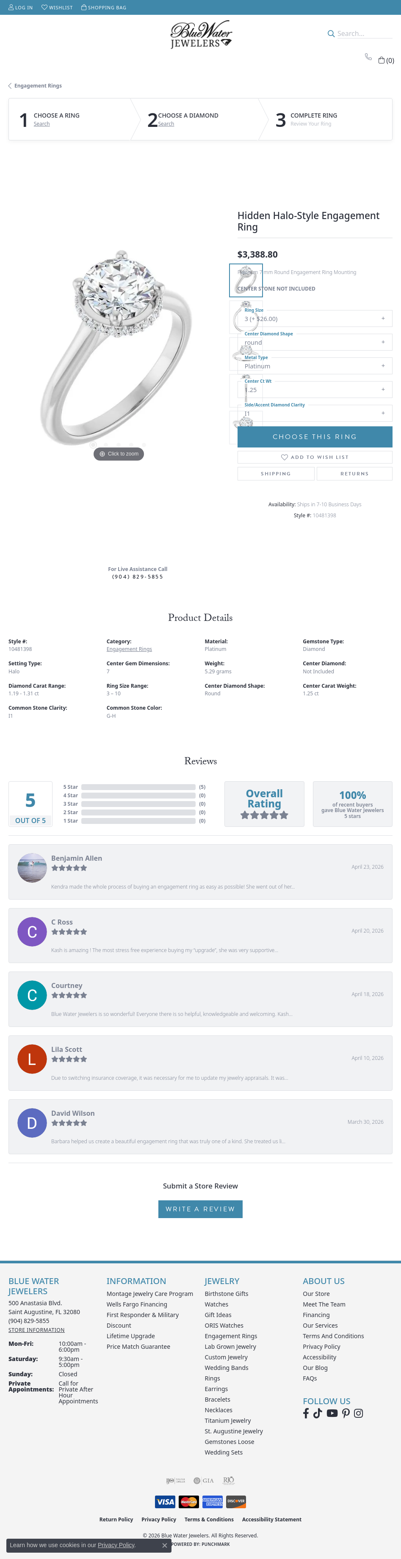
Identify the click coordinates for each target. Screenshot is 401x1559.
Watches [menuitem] (217, 1304)
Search (42, 124)
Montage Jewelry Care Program (150, 1294)
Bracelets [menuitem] (217, 1399)
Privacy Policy (321, 1346)
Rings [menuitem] (212, 1378)
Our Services (320, 1325)
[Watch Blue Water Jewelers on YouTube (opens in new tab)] (332, 1413)
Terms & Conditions (209, 1519)
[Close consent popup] (164, 1545)
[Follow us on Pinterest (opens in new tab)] (346, 1413)
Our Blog (315, 1368)
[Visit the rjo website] (228, 1480)
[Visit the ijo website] (175, 1480)
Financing (316, 1315)
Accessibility (319, 1357)
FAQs (310, 1378)
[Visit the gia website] (204, 1480)
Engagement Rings (38, 85)
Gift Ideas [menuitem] (218, 1315)
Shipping (276, 474)
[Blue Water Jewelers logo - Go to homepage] (200, 33)
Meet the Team (324, 1304)
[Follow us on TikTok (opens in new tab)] (317, 1413)
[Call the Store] (29, 1321)
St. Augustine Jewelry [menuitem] (234, 1431)
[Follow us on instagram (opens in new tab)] (358, 1413)
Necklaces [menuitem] (219, 1410)
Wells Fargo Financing (137, 1304)
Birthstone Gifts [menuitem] (227, 1294)
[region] (118, 354)
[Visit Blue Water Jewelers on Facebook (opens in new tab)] (306, 1413)
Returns (354, 474)
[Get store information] (36, 1330)
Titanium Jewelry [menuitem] (228, 1420)
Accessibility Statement (271, 1519)
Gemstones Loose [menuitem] (229, 1442)
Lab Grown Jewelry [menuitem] (231, 1346)
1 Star (71, 820)
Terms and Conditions (333, 1336)
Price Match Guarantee (138, 1346)
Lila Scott (66, 1049)
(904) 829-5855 (138, 577)
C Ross (62, 922)
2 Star (71, 812)
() (202, 786)
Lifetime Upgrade (131, 1336)
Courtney (67, 985)
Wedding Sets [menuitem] (224, 1452)
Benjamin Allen (76, 858)
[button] (20, 7)
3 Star (71, 803)
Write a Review (200, 1209)
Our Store (316, 1294)
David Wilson (73, 1113)
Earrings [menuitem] (216, 1389)
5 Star (71, 786)
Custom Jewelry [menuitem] (226, 1357)
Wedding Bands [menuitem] (227, 1368)
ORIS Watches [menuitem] (224, 1325)
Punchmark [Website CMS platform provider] (216, 1544)
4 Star (71, 795)
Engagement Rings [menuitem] (231, 1336)
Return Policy (116, 1519)
